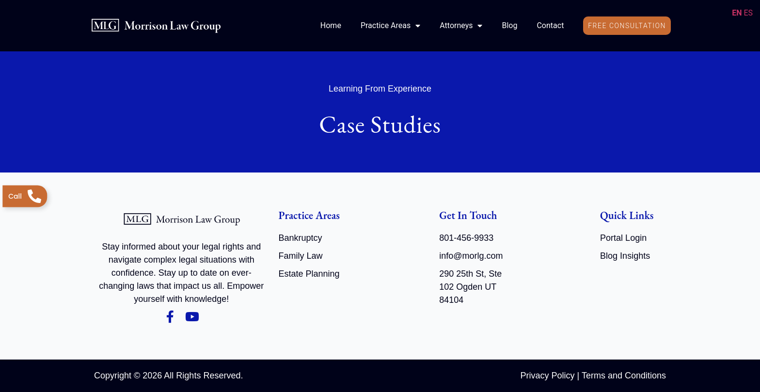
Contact (550, 25)
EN (737, 12)
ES (748, 12)
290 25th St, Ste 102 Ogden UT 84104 (470, 287)
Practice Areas (390, 25)
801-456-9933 (466, 238)
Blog (509, 25)
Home (330, 25)
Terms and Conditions (624, 375)
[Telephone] (24, 196)
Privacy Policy (548, 375)
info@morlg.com (471, 256)
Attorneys (461, 25)
